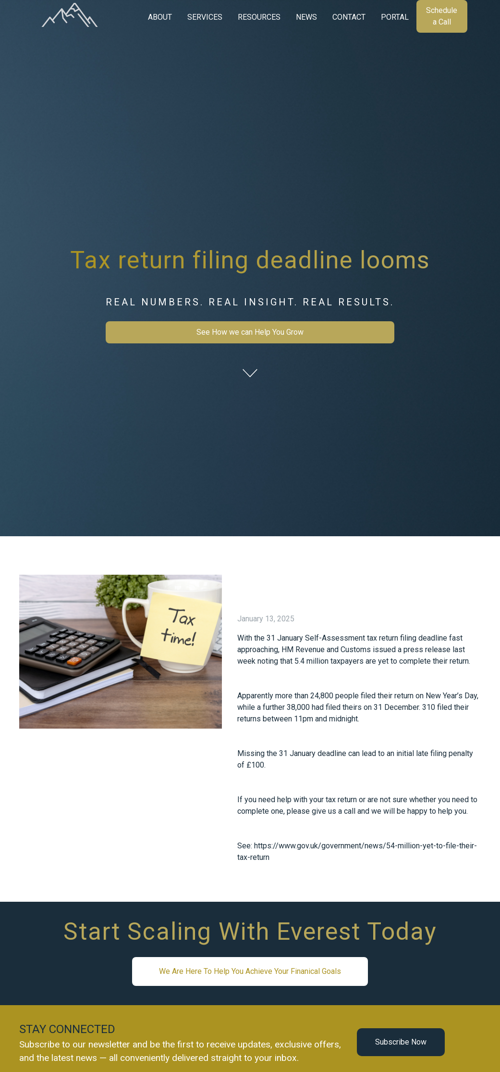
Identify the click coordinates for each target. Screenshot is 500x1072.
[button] (160, 17)
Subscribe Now (401, 1042)
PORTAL (395, 17)
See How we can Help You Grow (250, 332)
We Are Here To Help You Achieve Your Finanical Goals (250, 971)
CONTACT (349, 17)
